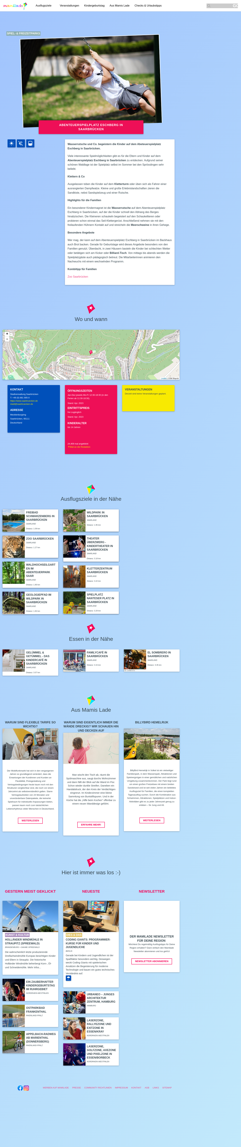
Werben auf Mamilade (56, 1087)
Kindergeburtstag (94, 5)
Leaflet (164, 378)
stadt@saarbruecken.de (21, 404)
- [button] (7, 339)
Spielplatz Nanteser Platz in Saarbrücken (100, 598)
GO (235, 6)
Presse (76, 1087)
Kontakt (136, 1087)
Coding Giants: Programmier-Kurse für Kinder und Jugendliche (88, 943)
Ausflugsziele (43, 5)
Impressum (121, 1087)
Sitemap (167, 1087)
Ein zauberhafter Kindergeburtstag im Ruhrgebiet (40, 985)
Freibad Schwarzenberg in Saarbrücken (40, 516)
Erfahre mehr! (91, 824)
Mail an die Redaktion (79, 447)
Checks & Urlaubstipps (148, 5)
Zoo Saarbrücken (78, 276)
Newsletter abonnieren (151, 961)
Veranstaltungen (69, 5)
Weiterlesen (30, 820)
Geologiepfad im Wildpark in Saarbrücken (38, 598)
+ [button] (7, 334)
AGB (147, 1087)
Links (156, 1087)
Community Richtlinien (98, 1087)
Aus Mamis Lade (120, 5)
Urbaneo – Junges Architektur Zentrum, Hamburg (101, 998)
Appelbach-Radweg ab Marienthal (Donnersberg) (41, 1038)
